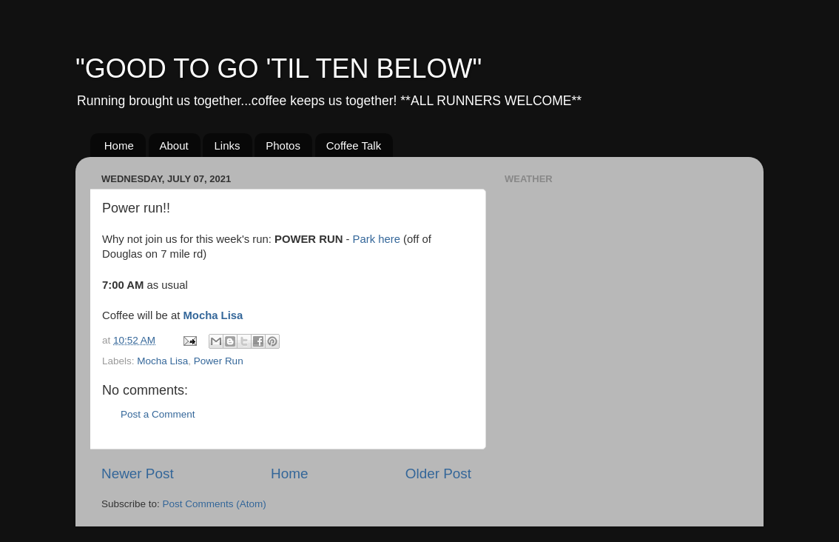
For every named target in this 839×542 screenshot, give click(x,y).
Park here (376, 239)
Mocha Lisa (213, 315)
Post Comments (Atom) (214, 503)
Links (227, 145)
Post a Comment (158, 414)
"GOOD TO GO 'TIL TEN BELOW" (278, 68)
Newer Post (137, 473)
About (174, 145)
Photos (283, 145)
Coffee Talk (354, 145)
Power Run (218, 361)
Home (119, 145)
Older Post (438, 473)
